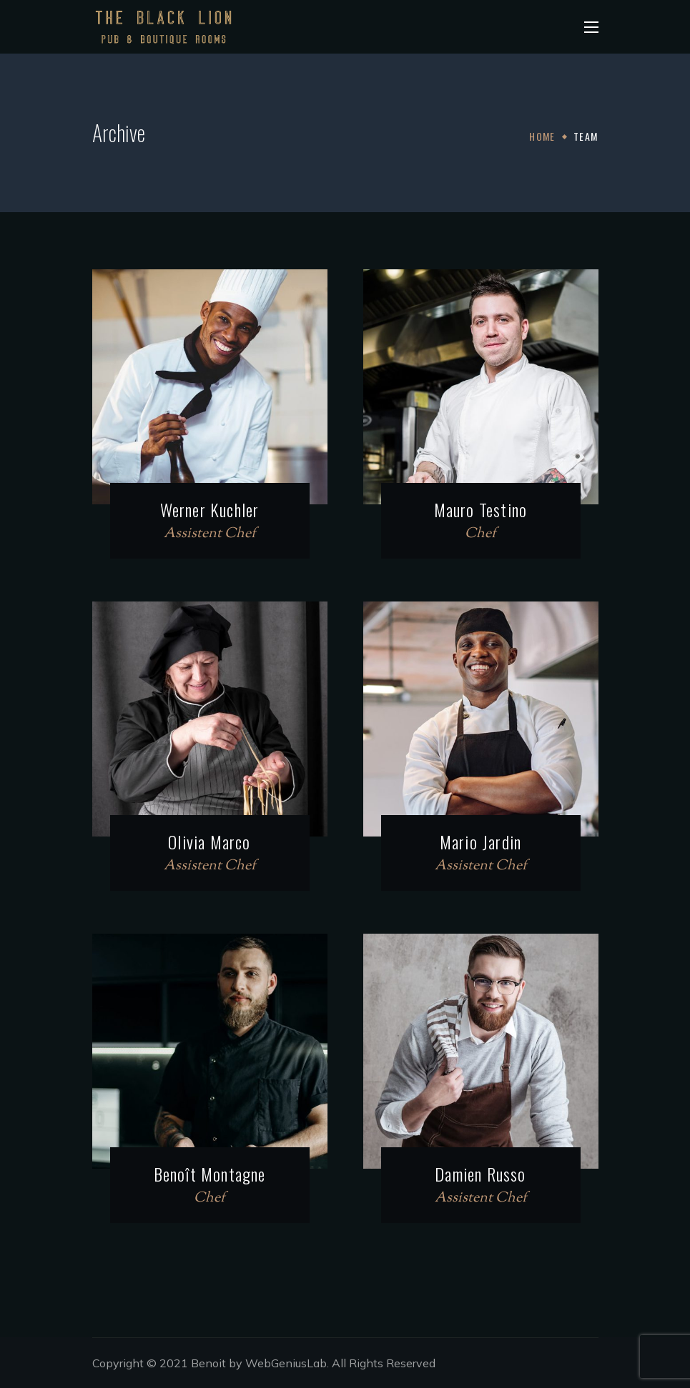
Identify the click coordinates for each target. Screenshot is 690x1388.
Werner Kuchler (210, 509)
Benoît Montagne (210, 1174)
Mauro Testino (481, 509)
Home (542, 136)
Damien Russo (480, 1174)
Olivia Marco (209, 841)
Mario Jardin (480, 841)
